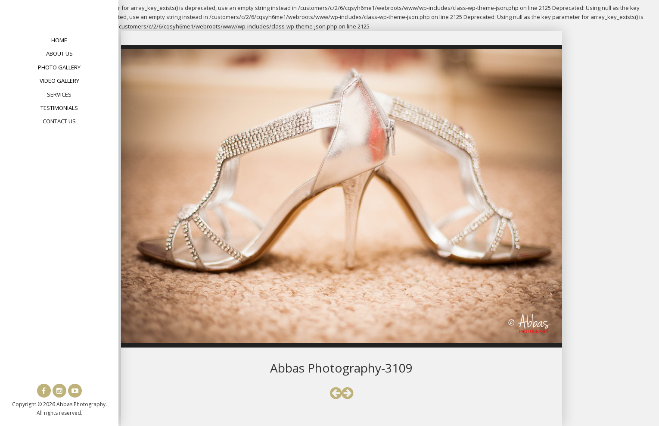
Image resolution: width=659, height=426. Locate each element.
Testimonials (59, 108)
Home (59, 40)
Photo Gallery (59, 67)
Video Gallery (59, 81)
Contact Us (59, 121)
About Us (59, 53)
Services (59, 94)
